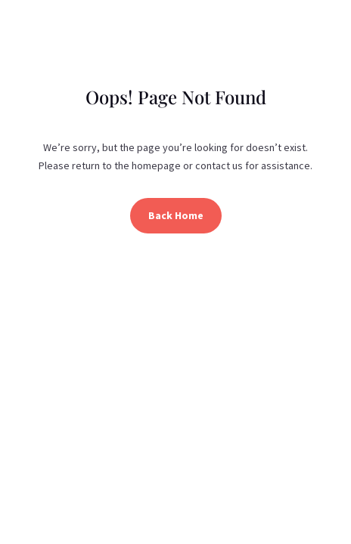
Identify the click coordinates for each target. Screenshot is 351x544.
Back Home (175, 215)
